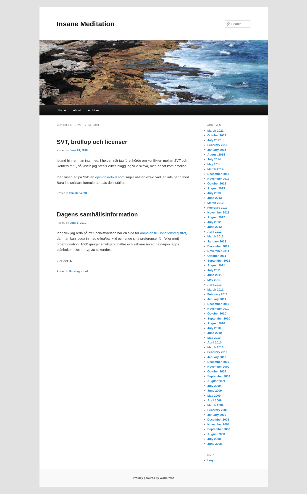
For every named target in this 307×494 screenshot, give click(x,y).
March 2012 (215, 236)
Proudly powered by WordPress (153, 478)
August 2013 (216, 188)
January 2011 (216, 299)
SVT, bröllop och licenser (92, 141)
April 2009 (214, 400)
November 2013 (218, 178)
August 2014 (216, 154)
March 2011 (215, 289)
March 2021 (215, 130)
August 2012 (216, 217)
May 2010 (214, 337)
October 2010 (216, 313)
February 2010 (217, 352)
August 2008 (216, 434)
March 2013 (215, 203)
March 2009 (215, 405)
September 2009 (218, 376)
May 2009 (214, 395)
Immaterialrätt (78, 193)
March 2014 (215, 169)
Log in (211, 460)
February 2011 (217, 294)
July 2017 (214, 140)
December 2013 (218, 174)
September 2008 (218, 429)
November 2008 (218, 424)
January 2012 (216, 241)
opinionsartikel (106, 177)
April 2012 (214, 231)
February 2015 (217, 145)
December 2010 (218, 304)
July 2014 (214, 159)
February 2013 (217, 207)
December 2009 (218, 362)
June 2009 (214, 390)
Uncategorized (78, 271)
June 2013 (214, 198)
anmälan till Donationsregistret (163, 233)
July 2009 (214, 385)
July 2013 (214, 193)
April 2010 (214, 342)
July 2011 (214, 270)
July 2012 (214, 222)
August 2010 (216, 323)
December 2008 (218, 419)
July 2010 (214, 328)
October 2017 (216, 135)
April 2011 (214, 284)
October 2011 (216, 255)
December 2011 (218, 246)
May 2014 (214, 164)
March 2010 (215, 347)
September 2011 (218, 260)
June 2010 (214, 333)
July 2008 (214, 439)
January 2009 (216, 414)
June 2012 (214, 227)
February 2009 (217, 410)
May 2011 (214, 280)
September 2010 (218, 318)
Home (62, 110)
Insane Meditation (86, 24)
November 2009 (218, 366)
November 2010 (218, 308)
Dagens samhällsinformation (97, 214)
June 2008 (214, 443)
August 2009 (216, 381)
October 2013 (216, 183)
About (77, 110)
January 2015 (216, 149)
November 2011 (218, 251)
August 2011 (216, 265)
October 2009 (216, 371)
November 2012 (218, 212)
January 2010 (216, 357)
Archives (93, 110)
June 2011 (214, 275)
